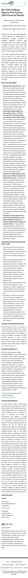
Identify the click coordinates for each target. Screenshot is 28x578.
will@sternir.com (5, 508)
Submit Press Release (8, 564)
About (7, 562)
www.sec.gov (7, 485)
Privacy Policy (18, 567)
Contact (25, 567)
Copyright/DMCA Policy (7, 567)
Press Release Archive (16, 562)
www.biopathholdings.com (8, 345)
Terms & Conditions (20, 564)
